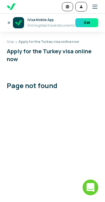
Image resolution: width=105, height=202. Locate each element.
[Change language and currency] (67, 6)
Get (87, 22)
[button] (92, 6)
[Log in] (81, 7)
